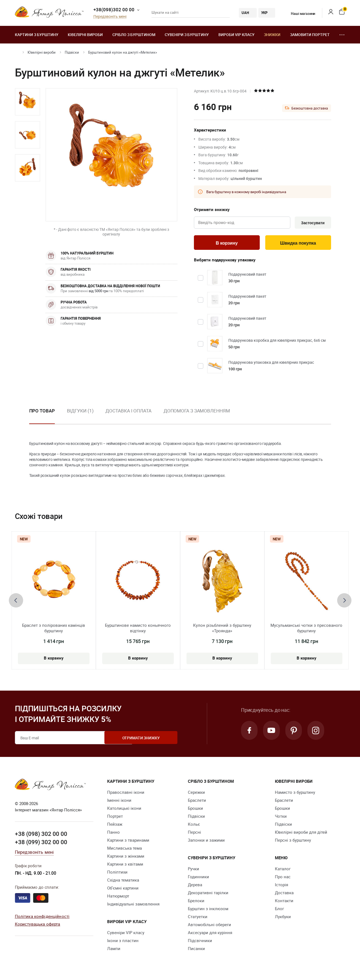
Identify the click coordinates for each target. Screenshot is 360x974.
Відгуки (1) (80, 411)
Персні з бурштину (293, 841)
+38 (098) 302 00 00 (41, 835)
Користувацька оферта (37, 925)
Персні (194, 833)
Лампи (113, 949)
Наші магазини (299, 13)
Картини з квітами (125, 865)
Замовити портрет (310, 34)
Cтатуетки (197, 917)
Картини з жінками (125, 857)
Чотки (281, 817)
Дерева (195, 885)
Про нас (283, 877)
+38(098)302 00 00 (113, 9)
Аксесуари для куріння (210, 933)
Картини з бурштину (36, 34)
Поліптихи (117, 873)
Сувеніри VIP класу (125, 933)
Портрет (115, 817)
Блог (279, 909)
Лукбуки (283, 917)
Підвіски (72, 52)
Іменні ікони (119, 801)
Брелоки (196, 901)
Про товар (42, 411)
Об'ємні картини (123, 889)
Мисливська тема (124, 849)
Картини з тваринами (128, 841)
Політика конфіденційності (42, 917)
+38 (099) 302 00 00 (41, 843)
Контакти (284, 901)
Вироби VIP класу (236, 34)
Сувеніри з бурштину (187, 34)
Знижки (272, 34)
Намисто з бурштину (295, 793)
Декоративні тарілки (208, 893)
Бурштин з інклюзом (208, 909)
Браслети (197, 801)
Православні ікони (125, 793)
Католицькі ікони (124, 809)
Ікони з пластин (123, 941)
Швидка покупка (298, 243)
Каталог (283, 869)
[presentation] (16, 601)
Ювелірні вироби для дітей (301, 833)
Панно (113, 833)
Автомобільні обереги (209, 925)
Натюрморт (118, 897)
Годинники (198, 877)
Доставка (284, 893)
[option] (27, 102)
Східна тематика (123, 881)
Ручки (193, 869)
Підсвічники (200, 941)
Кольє (194, 825)
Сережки (196, 793)
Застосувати (312, 223)
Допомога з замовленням (197, 411)
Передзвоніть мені (109, 17)
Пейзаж (114, 825)
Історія (281, 885)
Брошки (195, 809)
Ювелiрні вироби (85, 34)
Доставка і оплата (128, 411)
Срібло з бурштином (133, 34)
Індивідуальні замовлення (133, 905)
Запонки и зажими (206, 841)
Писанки (196, 949)
